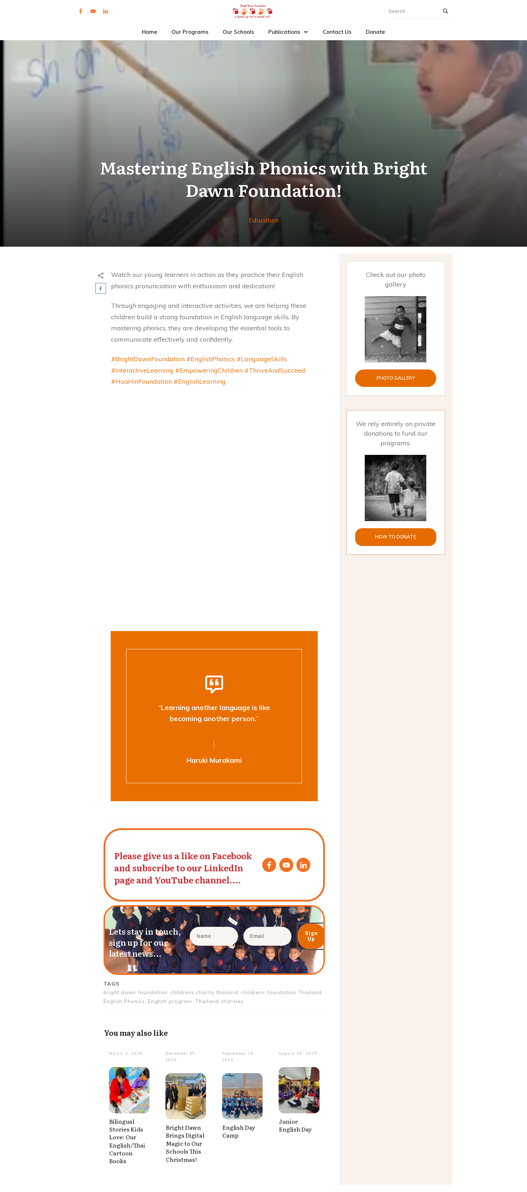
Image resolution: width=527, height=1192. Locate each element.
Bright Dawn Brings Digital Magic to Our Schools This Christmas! (185, 1143)
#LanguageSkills (262, 359)
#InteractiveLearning (142, 370)
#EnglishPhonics (210, 359)
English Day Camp (238, 1131)
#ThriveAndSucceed (274, 370)
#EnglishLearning (200, 381)
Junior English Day (295, 1125)
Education (264, 220)
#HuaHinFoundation (141, 381)
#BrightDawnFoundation (148, 359)
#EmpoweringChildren (209, 370)
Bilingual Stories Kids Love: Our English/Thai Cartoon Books (127, 1141)
